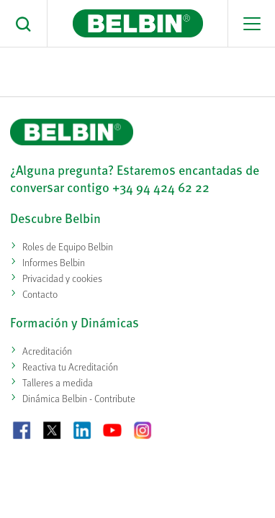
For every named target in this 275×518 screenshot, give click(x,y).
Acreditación (47, 351)
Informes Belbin (53, 262)
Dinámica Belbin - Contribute (78, 398)
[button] (24, 23)
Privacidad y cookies (62, 278)
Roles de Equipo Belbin (67, 246)
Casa (67, 68)
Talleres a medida (57, 382)
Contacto (40, 294)
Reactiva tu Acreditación (70, 366)
